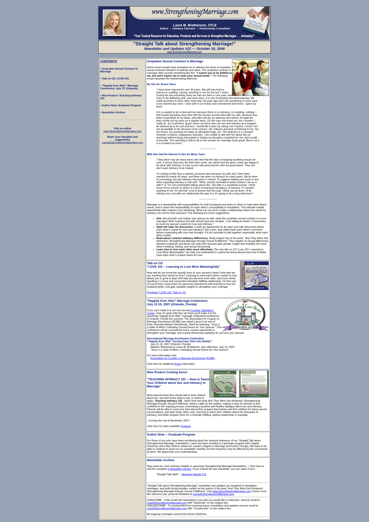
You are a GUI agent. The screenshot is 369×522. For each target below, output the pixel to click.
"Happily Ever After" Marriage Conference (177, 300)
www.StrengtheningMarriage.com (184, 52)
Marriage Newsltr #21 (194, 474)
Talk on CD (155, 263)
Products (185, 426)
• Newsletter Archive (112, 112)
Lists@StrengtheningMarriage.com (167, 502)
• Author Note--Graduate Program (120, 105)
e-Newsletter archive (179, 468)
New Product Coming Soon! (167, 372)
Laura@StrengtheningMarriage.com (213, 494)
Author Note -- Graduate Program (171, 434)
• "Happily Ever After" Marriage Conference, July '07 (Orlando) (119, 87)
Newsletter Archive (160, 460)
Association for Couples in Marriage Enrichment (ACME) (182, 358)
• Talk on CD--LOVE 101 (114, 78)
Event (178, 363)
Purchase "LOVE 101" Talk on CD (166, 292)
